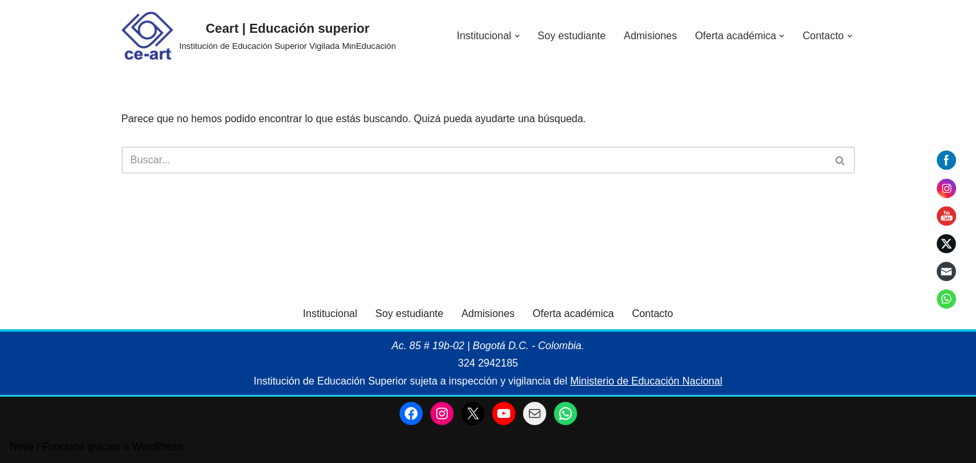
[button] (517, 36)
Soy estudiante (572, 35)
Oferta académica (573, 313)
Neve (21, 446)
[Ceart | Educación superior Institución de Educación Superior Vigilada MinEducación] (259, 36)
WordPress (157, 446)
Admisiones (650, 35)
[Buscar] (474, 160)
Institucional (330, 313)
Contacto (652, 313)
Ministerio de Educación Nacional (646, 381)
